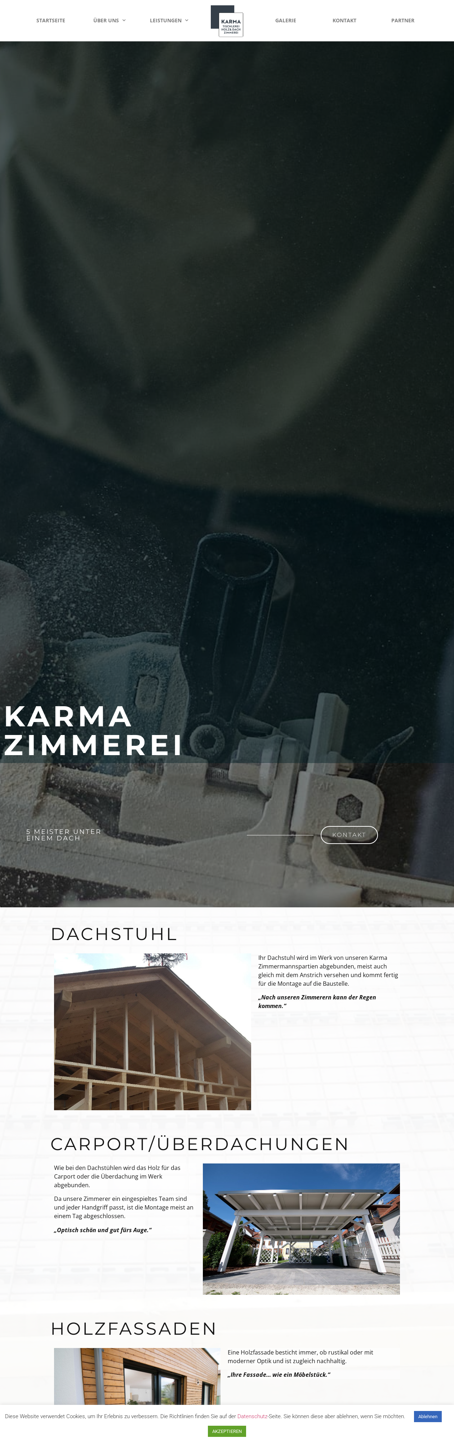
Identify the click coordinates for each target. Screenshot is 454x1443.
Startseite (50, 20)
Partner (402, 20)
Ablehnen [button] (427, 1416)
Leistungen (169, 20)
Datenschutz (252, 1416)
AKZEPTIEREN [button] (227, 1431)
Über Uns (109, 20)
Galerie (285, 20)
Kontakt (344, 20)
